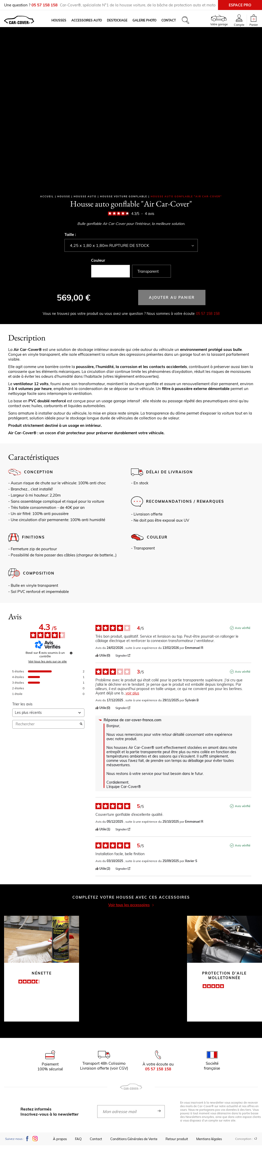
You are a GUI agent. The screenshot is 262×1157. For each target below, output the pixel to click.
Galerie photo (152, 24)
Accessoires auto (94, 24)
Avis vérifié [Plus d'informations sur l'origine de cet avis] (242, 639)
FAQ (78, 1151)
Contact (176, 24)
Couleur (98, 272)
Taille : (70, 246)
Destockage (124, 24)
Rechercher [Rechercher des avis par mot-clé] (46, 736)
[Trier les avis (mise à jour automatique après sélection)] (48, 724)
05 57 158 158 (208, 325)
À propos (60, 1151)
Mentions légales (209, 1151)
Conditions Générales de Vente (133, 1151)
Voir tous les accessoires (131, 916)
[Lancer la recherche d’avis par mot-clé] (81, 736)
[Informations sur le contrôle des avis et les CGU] (71, 665)
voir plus (132, 705)
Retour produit (177, 1151)
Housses (66, 24)
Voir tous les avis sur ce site (47, 673)
